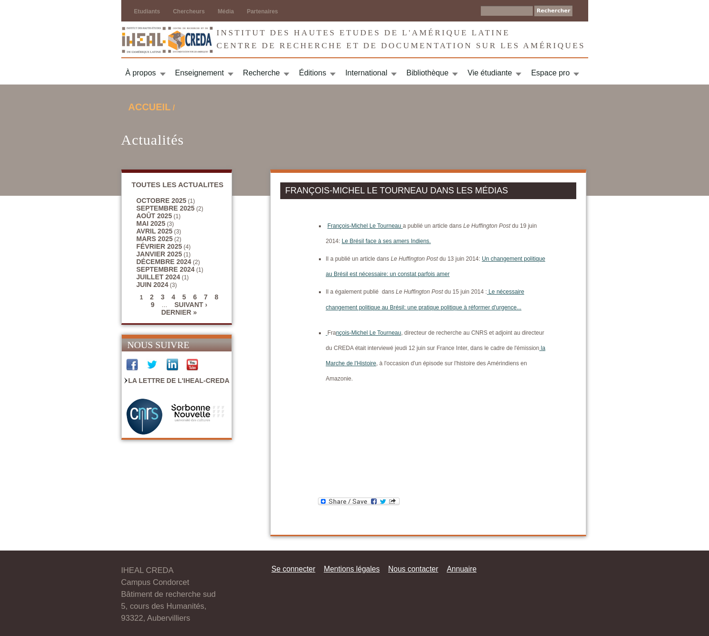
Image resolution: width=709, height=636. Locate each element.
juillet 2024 (158, 277)
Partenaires (262, 11)
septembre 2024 (166, 269)
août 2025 (154, 216)
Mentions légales (352, 569)
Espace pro (550, 73)
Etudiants (147, 11)
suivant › (190, 304)
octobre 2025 (162, 200)
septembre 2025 (166, 208)
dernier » (179, 312)
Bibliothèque (427, 73)
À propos (141, 73)
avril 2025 (155, 231)
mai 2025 (151, 223)
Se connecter (294, 569)
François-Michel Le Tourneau (365, 226)
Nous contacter (413, 569)
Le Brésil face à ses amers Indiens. (386, 241)
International (366, 73)
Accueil (149, 107)
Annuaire (461, 569)
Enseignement (199, 73)
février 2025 (159, 246)
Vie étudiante (489, 73)
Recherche (261, 73)
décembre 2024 (164, 261)
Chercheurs (189, 11)
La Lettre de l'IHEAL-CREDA (179, 380)
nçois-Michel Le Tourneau (369, 332)
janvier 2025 (159, 254)
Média (226, 11)
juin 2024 (153, 284)
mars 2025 (155, 239)
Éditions (312, 73)
